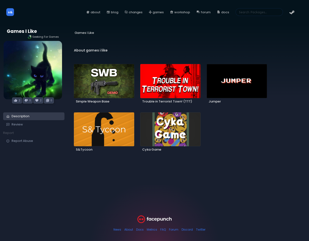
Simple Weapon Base (92, 101)
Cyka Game (151, 149)
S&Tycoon (84, 149)
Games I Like (22, 31)
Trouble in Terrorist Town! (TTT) (167, 101)
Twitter (200, 229)
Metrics (152, 229)
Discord (187, 229)
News (117, 229)
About (128, 229)
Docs (140, 229)
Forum (173, 229)
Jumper (215, 101)
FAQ (163, 229)
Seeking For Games (43, 37)
